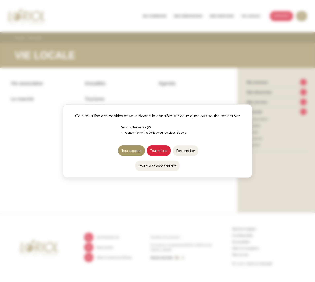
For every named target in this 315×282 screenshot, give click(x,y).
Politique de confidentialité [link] (157, 166)
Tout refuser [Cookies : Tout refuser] (158, 151)
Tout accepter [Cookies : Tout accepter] (131, 151)
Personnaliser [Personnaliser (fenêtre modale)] (185, 151)
